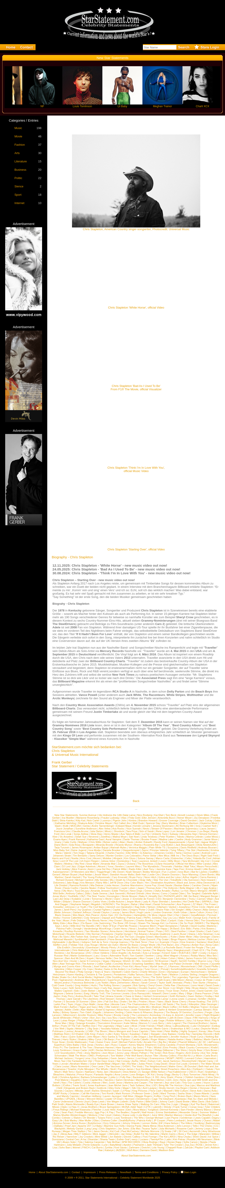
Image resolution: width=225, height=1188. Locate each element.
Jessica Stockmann (163, 826)
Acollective (115, 966)
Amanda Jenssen (100, 890)
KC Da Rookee (123, 915)
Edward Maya (123, 826)
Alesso (189, 980)
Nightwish (99, 977)
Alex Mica (163, 855)
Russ (114, 1044)
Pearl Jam (70, 1125)
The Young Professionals (96, 877)
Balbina (198, 1039)
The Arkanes (141, 934)
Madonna (127, 980)
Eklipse (67, 901)
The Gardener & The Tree (78, 1047)
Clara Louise (62, 1066)
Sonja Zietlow (81, 834)
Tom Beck (170, 815)
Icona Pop (150, 885)
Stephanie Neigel (79, 904)
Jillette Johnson (62, 912)
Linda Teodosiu (149, 836)
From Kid (128, 966)
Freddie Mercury (84, 1112)
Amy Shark (167, 1077)
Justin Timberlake (140, 1009)
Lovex (163, 861)
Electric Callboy (132, 1136)
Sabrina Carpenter (95, 1142)
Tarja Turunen (61, 847)
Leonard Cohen (193, 1058)
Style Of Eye (109, 926)
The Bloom (101, 1031)
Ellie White (132, 853)
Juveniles (176, 901)
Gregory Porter (137, 909)
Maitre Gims (175, 1066)
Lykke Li (113, 1077)
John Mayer (93, 1036)
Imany (58, 842)
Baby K (143, 896)
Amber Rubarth (143, 842)
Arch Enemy (192, 1053)
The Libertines (90, 998)
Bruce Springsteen (110, 1107)
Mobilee (107, 858)
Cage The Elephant (162, 1098)
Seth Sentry (75, 988)
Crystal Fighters (101, 909)
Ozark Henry (120, 928)
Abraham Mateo (79, 1063)
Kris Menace (87, 882)
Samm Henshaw (125, 1080)
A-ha (83, 1139)
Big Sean (93, 1028)
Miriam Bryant (69, 874)
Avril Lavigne (150, 1088)
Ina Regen (182, 1088)
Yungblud (153, 1109)
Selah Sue (81, 836)
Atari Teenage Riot (70, 963)
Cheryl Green (155, 985)
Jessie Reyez (194, 1120)
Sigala (69, 1028)
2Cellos (66, 1085)
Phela (187, 982)
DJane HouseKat (164, 863)
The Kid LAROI (167, 1136)
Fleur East (155, 1004)
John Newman (205, 934)
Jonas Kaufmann (97, 1085)
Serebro (119, 866)
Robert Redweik (210, 977)
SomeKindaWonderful (183, 969)
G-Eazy (213, 953)
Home (32, 1172)
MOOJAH (75, 826)
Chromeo (191, 831)
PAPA (147, 917)
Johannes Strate (62, 855)
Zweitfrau (106, 836)
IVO (167, 931)
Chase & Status (133, 996)
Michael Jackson (64, 1058)
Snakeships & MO (180, 1028)
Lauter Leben (128, 888)
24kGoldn (113, 1134)
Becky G (177, 1074)
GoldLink (101, 1088)
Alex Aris (186, 1069)
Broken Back (185, 1096)
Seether (149, 955)
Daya (188, 1017)
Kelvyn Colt (154, 1061)
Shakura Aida (85, 823)
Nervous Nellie (104, 958)
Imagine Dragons (208, 974)
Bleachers (58, 1074)
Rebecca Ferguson (112, 1020)
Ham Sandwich (98, 939)
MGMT (170, 1058)
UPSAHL (71, 1098)
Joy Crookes (86, 1136)
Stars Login (190, 1172)
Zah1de (188, 1147)
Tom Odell (85, 1012)
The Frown (210, 904)
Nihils (181, 958)
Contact (76, 1172)
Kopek (90, 958)
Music (18, 128)
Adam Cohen (168, 958)
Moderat (156, 1007)
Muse (66, 920)
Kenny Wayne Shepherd (142, 1044)
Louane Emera (156, 990)
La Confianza (135, 969)
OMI (200, 966)
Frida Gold (134, 817)
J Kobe (173, 936)
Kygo (78, 1004)
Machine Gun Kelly (114, 1125)
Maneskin (204, 1134)
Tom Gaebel (136, 955)
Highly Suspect (188, 1031)
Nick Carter (93, 820)
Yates (160, 1001)
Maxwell (168, 1090)
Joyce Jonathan (64, 828)
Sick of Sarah (146, 831)
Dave (124, 1028)
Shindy (167, 1107)
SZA (199, 1044)
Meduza (92, 1115)
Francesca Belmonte (83, 982)
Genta (86, 826)
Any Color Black (134, 882)
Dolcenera (59, 882)
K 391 (156, 1077)
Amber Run (197, 944)
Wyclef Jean (156, 966)
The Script (155, 1053)
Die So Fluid (186, 923)
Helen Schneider (137, 990)
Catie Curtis (69, 842)
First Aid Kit (184, 1055)
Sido (76, 990)
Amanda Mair (108, 863)
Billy (101, 1007)
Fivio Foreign (150, 1136)
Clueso (207, 1120)
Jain (107, 1044)
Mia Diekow (96, 885)
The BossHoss (145, 863)
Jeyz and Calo (172, 1082)
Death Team (160, 974)
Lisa (54, 1147)
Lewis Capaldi (202, 1117)
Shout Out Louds (178, 1063)
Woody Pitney (108, 947)
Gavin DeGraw (127, 1017)
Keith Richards (178, 996)
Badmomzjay (213, 1123)
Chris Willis (95, 842)
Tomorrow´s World (102, 898)
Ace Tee (205, 1053)
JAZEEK (120, 1150)
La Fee (146, 834)
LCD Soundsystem (65, 1053)
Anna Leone (121, 1074)
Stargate (155, 1034)
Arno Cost (85, 858)
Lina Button (167, 844)
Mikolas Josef (82, 1090)
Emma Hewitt (193, 869)
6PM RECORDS (131, 1142)
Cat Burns (97, 1147)
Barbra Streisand (101, 1090)
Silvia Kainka (67, 820)
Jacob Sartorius (171, 1061)
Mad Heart (145, 904)
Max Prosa (214, 1031)
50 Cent (183, 1131)
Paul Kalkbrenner (177, 1071)
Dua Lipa (190, 1085)
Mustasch (115, 1071)
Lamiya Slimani (202, 1009)
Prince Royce (84, 1074)
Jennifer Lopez (193, 1015)
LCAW (89, 1031)
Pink (79, 1053)
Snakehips (210, 1071)
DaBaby (58, 1125)
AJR (91, 1050)
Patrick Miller (120, 869)
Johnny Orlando (131, 1123)
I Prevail (164, 969)
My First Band (165, 944)
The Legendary (106, 1025)
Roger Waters (158, 1039)
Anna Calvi (212, 944)
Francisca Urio (62, 831)
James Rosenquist (81, 847)
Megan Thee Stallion (74, 1131)
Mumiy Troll (97, 993)
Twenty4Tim (157, 1139)
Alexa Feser (141, 966)
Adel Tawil (136, 1107)
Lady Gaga (158, 1020)
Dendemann (143, 1098)
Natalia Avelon (176, 1039)
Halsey (117, 1115)
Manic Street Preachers (166, 1069)
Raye (163, 1142)
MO (99, 926)
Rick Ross (168, 1053)
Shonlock (119, 831)
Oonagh (77, 928)
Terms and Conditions (146, 1172)
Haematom (210, 1058)
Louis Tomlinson (62, 1050)
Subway (174, 834)
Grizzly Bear (195, 1050)
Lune (105, 1144)
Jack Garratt (74, 998)
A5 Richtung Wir (185, 826)
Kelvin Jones (188, 990)
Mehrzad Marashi (63, 939)
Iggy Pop (100, 1112)
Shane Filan (162, 909)
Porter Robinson (100, 950)
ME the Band (191, 896)
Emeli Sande (165, 885)
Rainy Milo (102, 882)
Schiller (202, 998)
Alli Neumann (204, 1139)
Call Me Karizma (90, 1093)
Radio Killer (135, 869)
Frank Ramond (77, 839)
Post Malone (62, 1080)
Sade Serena (100, 893)
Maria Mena (149, 1125)
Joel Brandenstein (158, 1036)
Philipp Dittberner (164, 1050)
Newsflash (125, 1172)
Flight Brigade (211, 1015)
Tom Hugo (78, 853)
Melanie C (81, 1028)
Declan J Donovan (200, 1088)
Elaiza (192, 934)
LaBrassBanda (181, 1025)
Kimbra (132, 820)
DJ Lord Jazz (69, 866)
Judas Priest (145, 1063)
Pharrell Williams (187, 1042)
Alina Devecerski (206, 882)
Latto (168, 1139)
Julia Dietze (96, 831)
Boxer (149, 974)
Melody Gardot (75, 1128)
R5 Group (130, 923)
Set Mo (133, 1001)
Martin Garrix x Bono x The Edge (179, 1134)
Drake (123, 1001)
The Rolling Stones (109, 985)
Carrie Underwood (63, 1101)
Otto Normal (92, 934)
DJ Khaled (77, 1034)
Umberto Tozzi (159, 834)
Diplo (64, 1107)
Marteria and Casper (135, 1082)
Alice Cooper (146, 958)
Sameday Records (202, 1034)
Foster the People (193, 947)
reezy (135, 1139)
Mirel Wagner (171, 955)
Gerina (187, 853)
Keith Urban (180, 912)
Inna (198, 826)
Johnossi (69, 907)
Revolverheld (189, 1061)
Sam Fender (187, 1109)
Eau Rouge (91, 944)
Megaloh (96, 904)
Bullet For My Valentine (146, 1134)
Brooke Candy (121, 1015)
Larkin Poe (60, 1004)
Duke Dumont (147, 939)
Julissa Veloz (108, 861)
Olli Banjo (108, 1039)
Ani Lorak (66, 834)
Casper (123, 1044)
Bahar (134, 904)
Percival (211, 915)
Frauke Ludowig (110, 817)
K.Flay (110, 1112)
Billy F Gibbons (82, 1134)
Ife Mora (152, 915)
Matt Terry (68, 1071)
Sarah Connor (149, 982)
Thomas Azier (153, 888)
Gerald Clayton (101, 912)
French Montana (186, 1044)
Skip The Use (160, 880)
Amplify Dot (155, 896)
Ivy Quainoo (84, 909)
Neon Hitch (150, 877)
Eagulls (97, 1012)
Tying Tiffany (177, 850)
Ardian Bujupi (101, 847)
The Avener (88, 963)
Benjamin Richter (143, 1050)
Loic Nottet (102, 982)
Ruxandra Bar (151, 844)
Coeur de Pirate (204, 980)
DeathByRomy (127, 1120)
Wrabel (172, 1042)
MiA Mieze (178, 980)
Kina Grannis (187, 942)
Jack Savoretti (117, 893)
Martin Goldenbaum (81, 955)
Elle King (90, 1034)
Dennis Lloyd (82, 1101)
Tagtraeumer (66, 980)
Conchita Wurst (121, 963)
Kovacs (185, 955)
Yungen (79, 1058)
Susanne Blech (147, 926)
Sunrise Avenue (88, 815)
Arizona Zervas (61, 1123)
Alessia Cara (118, 1004)
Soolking (199, 1123)
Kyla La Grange (151, 953)
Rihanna (212, 982)
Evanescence (157, 1058)
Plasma (185, 944)
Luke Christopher (200, 1025)
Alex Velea (104, 828)
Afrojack (117, 858)
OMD (91, 1055)
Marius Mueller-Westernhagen (69, 1115)
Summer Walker (208, 1112)
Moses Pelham (139, 1053)
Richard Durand (64, 880)
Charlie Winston (148, 971)
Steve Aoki (196, 1090)
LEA (168, 1080)
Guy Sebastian (100, 1058)
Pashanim (138, 1144)
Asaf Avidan (85, 874)
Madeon (173, 974)
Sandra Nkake (88, 888)
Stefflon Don (89, 1025)
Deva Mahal (129, 1071)
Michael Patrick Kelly (130, 1042)
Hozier (73, 961)
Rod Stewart (107, 998)
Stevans (213, 988)
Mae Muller (85, 1120)
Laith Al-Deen (175, 1017)
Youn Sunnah (133, 828)
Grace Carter (80, 1050)
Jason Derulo (100, 1131)
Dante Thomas (131, 839)
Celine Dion (212, 1077)
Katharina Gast (95, 839)
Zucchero (198, 1012)
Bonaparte (88, 844)
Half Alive (128, 1096)
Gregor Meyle (147, 944)
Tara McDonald (190, 861)
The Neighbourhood (155, 1066)
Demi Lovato (170, 993)
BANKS (199, 923)
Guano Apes (60, 839)
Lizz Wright (177, 988)
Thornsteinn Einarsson (109, 1023)
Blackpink (59, 1128)
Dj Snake (166, 1131)
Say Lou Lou (170, 917)
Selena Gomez (73, 993)
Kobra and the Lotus (169, 877)
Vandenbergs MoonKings (97, 928)
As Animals (134, 953)
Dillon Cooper (73, 969)
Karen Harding (75, 974)
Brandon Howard (147, 820)
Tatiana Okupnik (95, 853)
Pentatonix (107, 934)
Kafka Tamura (136, 974)
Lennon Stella (149, 1123)
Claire (117, 898)
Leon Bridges (137, 1074)
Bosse (81, 1098)
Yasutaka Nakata (110, 1028)
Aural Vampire (113, 839)
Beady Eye (93, 1104)
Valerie (67, 853)
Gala (180, 920)
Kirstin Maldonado (77, 1042)
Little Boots (209, 869)
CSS (158, 898)
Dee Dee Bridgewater (125, 958)
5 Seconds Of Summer (76, 1001)
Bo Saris (64, 936)
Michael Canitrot (84, 880)
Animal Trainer (146, 931)
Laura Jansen (207, 828)
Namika (132, 988)
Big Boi (162, 1042)
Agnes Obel (165, 915)
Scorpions (172, 847)
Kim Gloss (129, 858)
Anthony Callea (74, 893)
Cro (216, 1125)
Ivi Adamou (146, 853)
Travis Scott (79, 1085)
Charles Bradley (144, 920)
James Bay (103, 990)
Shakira (82, 1039)
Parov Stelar (150, 855)
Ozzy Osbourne (111, 1123)
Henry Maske (111, 834)
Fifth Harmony (201, 1017)
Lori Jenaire (177, 831)
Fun (164, 871)
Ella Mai (135, 1128)
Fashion (19, 144)
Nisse (152, 1001)
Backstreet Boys (142, 1077)
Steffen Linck (60, 944)
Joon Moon (108, 1053)
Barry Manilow (170, 823)
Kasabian (135, 1034)
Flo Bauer (86, 923)
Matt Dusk (138, 823)
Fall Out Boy (111, 1001)
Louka (195, 1028)
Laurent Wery (133, 866)
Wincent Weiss (95, 1098)
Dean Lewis (98, 1101)
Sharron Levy (205, 961)
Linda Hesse (112, 885)
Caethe (179, 839)
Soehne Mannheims (132, 885)
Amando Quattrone (160, 934)
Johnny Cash (166, 1101)
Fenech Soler (169, 953)
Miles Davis (198, 1101)
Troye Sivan (172, 990)
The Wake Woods (210, 1063)
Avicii (91, 869)
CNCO (192, 1071)
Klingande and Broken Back (79, 1088)
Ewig (86, 993)
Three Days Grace (104, 1061)
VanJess (108, 1080)
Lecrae (64, 1063)
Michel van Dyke (109, 944)
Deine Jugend (78, 850)
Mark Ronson (123, 1093)
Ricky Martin (131, 1020)
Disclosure (183, 985)
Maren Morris (201, 1096)
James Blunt (128, 912)
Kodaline (76, 898)
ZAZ (82, 896)
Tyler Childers (212, 1107)
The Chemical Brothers (195, 1023)
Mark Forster (61, 1007)
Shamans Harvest (104, 1047)
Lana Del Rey (103, 869)
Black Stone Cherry (176, 1001)
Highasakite (58, 942)
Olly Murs (67, 890)
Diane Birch (60, 844)
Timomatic (166, 866)
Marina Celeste (194, 836)
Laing (159, 955)
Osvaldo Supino (147, 988)
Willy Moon (174, 861)
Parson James (125, 1069)
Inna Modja (94, 850)
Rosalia (191, 1139)
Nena (57, 890)
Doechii (146, 1147)
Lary (96, 955)
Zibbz (88, 893)
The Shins (181, 1050)
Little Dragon (139, 1036)
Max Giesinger (202, 936)
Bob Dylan (212, 1101)
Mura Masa (139, 1109)
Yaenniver (71, 1136)
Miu (112, 880)
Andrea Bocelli (84, 996)
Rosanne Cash (185, 1128)
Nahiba (178, 866)
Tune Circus (151, 969)
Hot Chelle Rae (191, 901)
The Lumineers (139, 1015)
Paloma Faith (63, 928)
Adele (68, 1009)
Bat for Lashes (199, 871)
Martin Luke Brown (145, 980)
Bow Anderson (166, 1125)
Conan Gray (196, 1107)
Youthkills (73, 896)
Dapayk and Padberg (113, 917)
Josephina (184, 907)
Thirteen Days (91, 988)
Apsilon (127, 1144)
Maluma (70, 1074)
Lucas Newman (129, 1007)
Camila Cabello (140, 1039)
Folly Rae (125, 1077)
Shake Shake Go (61, 977)
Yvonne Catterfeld (71, 917)
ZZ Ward (197, 904)
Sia (104, 1017)
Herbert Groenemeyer (156, 996)
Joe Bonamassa (75, 953)
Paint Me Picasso (127, 926)
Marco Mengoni (198, 890)
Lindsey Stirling (188, 974)
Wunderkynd (99, 980)
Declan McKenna (105, 1050)
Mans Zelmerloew (120, 982)
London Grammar (162, 912)
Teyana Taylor (149, 1128)
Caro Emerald (119, 877)
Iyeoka (146, 950)
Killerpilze (194, 1004)
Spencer (58, 958)
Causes (69, 1090)
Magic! (126, 1088)
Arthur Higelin (190, 877)
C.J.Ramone (172, 966)
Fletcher (96, 1109)
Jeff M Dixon (116, 882)
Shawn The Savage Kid (151, 923)
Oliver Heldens (101, 953)
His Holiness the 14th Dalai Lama (117, 815)
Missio (55, 1107)
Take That (99, 996)
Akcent (97, 858)
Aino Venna (152, 893)
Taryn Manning (190, 874)
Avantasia (180, 1098)
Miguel (115, 1063)
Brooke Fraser (149, 839)
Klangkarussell (182, 950)
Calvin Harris (131, 971)
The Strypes (122, 904)
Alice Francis (79, 869)
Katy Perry (68, 996)
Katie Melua (130, 1023)
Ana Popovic (184, 904)
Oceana (131, 863)
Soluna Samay (145, 858)
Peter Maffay (171, 1031)
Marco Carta (162, 858)
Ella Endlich (63, 947)
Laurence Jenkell (148, 861)
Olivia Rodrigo (150, 1142)
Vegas (105, 961)
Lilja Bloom (73, 942)
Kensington (113, 896)
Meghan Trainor (199, 1007)
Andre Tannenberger (103, 826)
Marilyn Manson (174, 1115)
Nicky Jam (102, 1071)
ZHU (88, 953)
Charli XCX (198, 950)
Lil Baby (97, 1125)
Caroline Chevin (200, 885)
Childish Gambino (194, 1077)
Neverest (94, 836)
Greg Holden (82, 985)
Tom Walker (117, 1055)
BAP (195, 953)
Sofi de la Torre (100, 942)
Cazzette (215, 963)
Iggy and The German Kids (126, 950)
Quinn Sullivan (77, 1036)
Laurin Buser (180, 934)
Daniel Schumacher (164, 904)
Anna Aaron (116, 931)
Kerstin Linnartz (142, 826)
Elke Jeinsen (149, 817)
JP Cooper (159, 1120)
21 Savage (144, 1071)
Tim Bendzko (80, 855)
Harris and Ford (60, 858)
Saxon (79, 1071)
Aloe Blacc (73, 923)
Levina (69, 1031)
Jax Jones (123, 1128)
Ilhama (138, 844)
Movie (18, 136)
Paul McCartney (130, 1131)
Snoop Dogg (163, 1074)
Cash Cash (212, 931)
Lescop (115, 912)
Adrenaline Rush (119, 955)
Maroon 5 (144, 1023)
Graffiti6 (213, 871)
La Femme (172, 923)
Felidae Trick (76, 944)
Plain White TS (157, 847)
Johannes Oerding (113, 1012)
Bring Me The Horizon (171, 1085)
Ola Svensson (191, 880)
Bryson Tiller (151, 1055)
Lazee (196, 853)
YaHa (179, 853)
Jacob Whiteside (62, 1017)
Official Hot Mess (185, 863)
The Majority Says (162, 950)
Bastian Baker (182, 885)
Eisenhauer (92, 947)
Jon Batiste (115, 1136)
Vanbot (172, 907)
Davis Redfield (188, 847)
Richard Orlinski (135, 893)
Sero (85, 1080)
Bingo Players (178, 939)
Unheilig (212, 958)
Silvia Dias (96, 834)
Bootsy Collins (168, 1055)
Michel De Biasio (129, 944)
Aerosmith (195, 1131)
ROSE (199, 1144)
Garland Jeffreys (82, 912)
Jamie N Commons (90, 961)
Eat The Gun (127, 936)
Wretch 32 (128, 961)
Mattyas (82, 842)
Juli (157, 958)
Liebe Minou (211, 836)
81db (65, 826)
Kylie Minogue (86, 1069)
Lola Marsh (143, 1115)
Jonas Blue (103, 1004)
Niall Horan (148, 1112)
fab (123, 1063)
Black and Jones (186, 882)
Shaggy (184, 1104)
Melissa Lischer (196, 939)
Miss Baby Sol (61, 850)
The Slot (190, 850)
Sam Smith (146, 947)
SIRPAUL (207, 901)
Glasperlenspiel (131, 850)
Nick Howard (208, 880)
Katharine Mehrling (65, 823)
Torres (145, 977)
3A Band (174, 928)
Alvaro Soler (69, 1142)
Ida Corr (205, 861)
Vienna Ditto (192, 920)
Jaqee (140, 888)
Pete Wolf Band (133, 1055)
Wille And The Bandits (82, 926)
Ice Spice (213, 1136)
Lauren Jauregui (112, 1096)
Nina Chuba (184, 1136)
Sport (17, 194)
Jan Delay (126, 1134)
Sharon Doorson (171, 874)
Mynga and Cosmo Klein (67, 966)
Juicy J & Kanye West (198, 1020)
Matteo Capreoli (63, 990)
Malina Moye (120, 836)
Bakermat (213, 1104)
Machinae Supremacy (186, 828)
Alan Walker (87, 1009)
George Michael (154, 1117)
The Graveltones (210, 920)
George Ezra (200, 917)
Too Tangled (193, 893)
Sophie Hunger (123, 934)
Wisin (143, 1061)
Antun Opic (107, 915)
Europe (185, 971)
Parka (196, 928)
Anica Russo (79, 1123)
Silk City (136, 1088)
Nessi (132, 928)
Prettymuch (102, 1055)
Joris (175, 1080)
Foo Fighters (123, 1039)
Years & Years (102, 971)
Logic (175, 1104)
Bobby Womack (151, 871)
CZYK (147, 1107)
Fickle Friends (147, 1025)
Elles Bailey (73, 1044)
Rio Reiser (58, 1136)
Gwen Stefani (195, 996)
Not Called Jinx (122, 823)
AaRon (73, 1007)
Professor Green (141, 1093)
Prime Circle (198, 907)
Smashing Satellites (143, 963)
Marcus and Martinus (208, 1085)
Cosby (202, 953)
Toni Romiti (107, 1093)
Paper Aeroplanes (168, 926)
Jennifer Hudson (179, 1036)
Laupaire (126, 985)
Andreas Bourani (207, 847)
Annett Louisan (186, 815)
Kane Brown (107, 1104)
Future (100, 1034)
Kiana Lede (129, 1115)
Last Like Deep (61, 898)
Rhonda (87, 966)
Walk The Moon (77, 1055)
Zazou (121, 863)
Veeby (56, 917)
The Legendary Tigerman (185, 977)
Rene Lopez (162, 831)
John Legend (173, 1023)
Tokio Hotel (156, 1031)
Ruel (200, 1071)
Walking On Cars (149, 1104)
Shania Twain (107, 1139)
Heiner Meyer (184, 817)
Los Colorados (133, 855)
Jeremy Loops (203, 1128)
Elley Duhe (114, 1088)
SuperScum (114, 980)
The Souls (181, 1004)
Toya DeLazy (82, 890)
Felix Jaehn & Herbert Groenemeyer (172, 1009)
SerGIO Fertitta (187, 961)
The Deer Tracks (96, 896)
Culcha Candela (166, 1044)
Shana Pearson (203, 993)
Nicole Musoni (129, 896)
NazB (174, 961)
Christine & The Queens (99, 974)
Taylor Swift (164, 982)
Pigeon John (119, 820)
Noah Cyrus (196, 1036)
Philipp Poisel (84, 1020)
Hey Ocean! (115, 920)
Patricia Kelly (144, 1120)
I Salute (209, 1069)
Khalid (214, 1047)
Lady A (146, 901)
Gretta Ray (184, 1034)
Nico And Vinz (60, 961)
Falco (64, 1036)
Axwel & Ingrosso (105, 1009)
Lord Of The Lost (69, 861)
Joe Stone (163, 988)
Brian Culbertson (189, 823)
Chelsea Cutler (109, 1120)
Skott (113, 1069)
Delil (59, 1088)
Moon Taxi (59, 1061)
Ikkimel (76, 1147)
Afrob (134, 1025)
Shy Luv (133, 1028)
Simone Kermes (208, 834)
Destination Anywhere (163, 882)
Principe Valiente (159, 850)
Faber (145, 1034)
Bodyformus (94, 1123)
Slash (58, 826)
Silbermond (69, 1015)
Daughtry (76, 1080)
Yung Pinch (169, 1096)
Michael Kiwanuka (80, 1109)
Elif (160, 1123)
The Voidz (137, 1066)
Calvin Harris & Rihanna (139, 1012)
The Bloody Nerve (97, 920)
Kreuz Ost (211, 912)
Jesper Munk (133, 901)
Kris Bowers (208, 928)
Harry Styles (69, 1039)
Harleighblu (140, 915)
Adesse (96, 1082)
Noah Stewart (133, 871)
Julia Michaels (167, 1128)
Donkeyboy (123, 861)
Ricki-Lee (212, 939)
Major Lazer (122, 1025)
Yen (147, 882)
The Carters (74, 1082)
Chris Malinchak (80, 950)
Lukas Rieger (68, 1020)
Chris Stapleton (107, 1128)
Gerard (56, 874)
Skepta (203, 1142)
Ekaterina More (208, 823)
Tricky (192, 898)
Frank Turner (180, 1107)
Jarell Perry (69, 909)
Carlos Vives (100, 901)
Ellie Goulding (114, 977)
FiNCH (86, 1147)
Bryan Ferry (135, 877)
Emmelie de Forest (143, 898)
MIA (140, 1017)
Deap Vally (145, 880)
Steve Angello (118, 953)
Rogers (180, 1053)
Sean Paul (67, 1112)
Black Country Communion (194, 1047)
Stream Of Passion (161, 828)
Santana (201, 942)
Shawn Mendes (140, 998)
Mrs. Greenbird (144, 961)
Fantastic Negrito (103, 1074)
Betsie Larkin (110, 842)
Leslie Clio (154, 874)
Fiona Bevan (115, 939)
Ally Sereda (101, 880)
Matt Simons (201, 963)
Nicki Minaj (208, 1074)
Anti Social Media (82, 977)
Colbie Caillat (104, 963)
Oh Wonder (89, 1117)
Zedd (155, 1093)
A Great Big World (128, 947)
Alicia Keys (123, 1009)
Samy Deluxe (96, 855)
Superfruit (59, 1044)
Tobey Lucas (60, 988)
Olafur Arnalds (162, 890)
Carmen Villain (205, 898)
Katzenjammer (61, 871)
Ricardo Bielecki (75, 934)
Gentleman (186, 1117)
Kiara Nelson (171, 1123)
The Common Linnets (118, 993)
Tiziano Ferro (104, 1117)
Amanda (79, 1031)
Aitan (122, 842)
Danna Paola (134, 1125)
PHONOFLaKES (173, 896)
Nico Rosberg (144, 815)
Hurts (94, 985)
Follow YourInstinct (108, 888)
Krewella (58, 907)
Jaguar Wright (208, 842)
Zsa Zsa (189, 1144)
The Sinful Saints (160, 977)
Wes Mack (78, 915)
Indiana (85, 942)
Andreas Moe (82, 980)
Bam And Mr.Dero (75, 958)
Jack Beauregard (184, 844)
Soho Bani (65, 1147)
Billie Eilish (152, 1101)
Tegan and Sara (88, 1007)
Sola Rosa (75, 844)
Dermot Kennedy (169, 1109)
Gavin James (117, 1058)
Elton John (96, 1001)
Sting (71, 1023)
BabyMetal (116, 1144)
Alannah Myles (118, 847)
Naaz (188, 1039)
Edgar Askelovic (87, 866)
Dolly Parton (137, 1101)
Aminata (177, 982)
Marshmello (142, 1080)
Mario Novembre (80, 1066)
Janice (130, 1058)
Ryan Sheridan (160, 901)
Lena (87, 1058)
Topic (70, 1004)
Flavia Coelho (70, 888)
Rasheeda (203, 850)
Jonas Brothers (89, 1107)
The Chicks (206, 1125)
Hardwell (117, 971)
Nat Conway (123, 1061)
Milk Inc (175, 855)
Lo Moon (197, 1055)
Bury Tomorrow (192, 1074)
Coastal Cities (177, 893)
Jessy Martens (92, 1053)
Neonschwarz (198, 971)
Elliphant (162, 907)
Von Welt (59, 1028)
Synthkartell (81, 939)
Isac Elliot (160, 920)
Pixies (159, 931)
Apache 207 (84, 1125)
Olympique (173, 971)
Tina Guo (187, 1082)
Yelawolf (156, 993)
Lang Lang (91, 1128)
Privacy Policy (169, 1172)
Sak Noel (134, 836)
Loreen (172, 871)
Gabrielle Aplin (210, 893)
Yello (195, 1125)
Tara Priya (131, 831)
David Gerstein (188, 820)
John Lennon (183, 1125)
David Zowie (212, 985)
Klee (55, 836)
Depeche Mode (209, 1028)
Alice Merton (157, 1080)
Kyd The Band (199, 1104)
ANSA (157, 947)
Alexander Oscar (188, 1112)
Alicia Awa (66, 1134)
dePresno (213, 1042)
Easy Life (57, 1120)
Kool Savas (120, 1147)
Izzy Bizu (112, 1017)
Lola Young (158, 1147)
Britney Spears (70, 1012)
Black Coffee (170, 1007)
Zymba (108, 1147)
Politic (18, 178)
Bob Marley (71, 1120)
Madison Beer (166, 1150)
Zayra (145, 850)
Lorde (86, 898)
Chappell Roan (174, 1147)
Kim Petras (179, 1139)
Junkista (156, 917)
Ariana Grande (114, 996)
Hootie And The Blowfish (198, 1115)
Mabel (216, 1120)
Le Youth (81, 907)
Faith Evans (164, 980)
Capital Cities (119, 909)
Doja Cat (113, 936)
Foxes (174, 942)
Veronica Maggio (137, 847)
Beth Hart (141, 874)
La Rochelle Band (172, 947)
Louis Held (109, 1109)
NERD (179, 1058)
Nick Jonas (87, 1044)
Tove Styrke (198, 982)
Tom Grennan (124, 1050)
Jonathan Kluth (145, 928)
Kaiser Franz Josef (107, 1042)
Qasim (185, 915)
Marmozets (161, 936)
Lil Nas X (74, 1107)
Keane (120, 1109)
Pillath (160, 1025)
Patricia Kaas (134, 917)
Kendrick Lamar (159, 998)
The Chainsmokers (137, 1004)
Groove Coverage (169, 820)
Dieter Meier (185, 936)
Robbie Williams (175, 1020)
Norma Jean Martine (155, 1017)
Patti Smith (58, 1104)
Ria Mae (131, 1063)
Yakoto (180, 836)
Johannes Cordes (163, 853)
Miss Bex (212, 955)
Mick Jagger (99, 1134)
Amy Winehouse (211, 1131)
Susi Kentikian (143, 1069)
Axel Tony (148, 869)
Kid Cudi (114, 1131)
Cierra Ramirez (208, 877)
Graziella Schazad (207, 969)
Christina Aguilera (69, 1077)
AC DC (202, 1042)
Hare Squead (123, 1047)
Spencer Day (153, 823)
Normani (129, 1098)
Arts (17, 153)
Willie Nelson (158, 1071)
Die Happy (161, 928)
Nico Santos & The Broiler (116, 1036)
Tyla (80, 1142)
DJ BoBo (184, 1007)
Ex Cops (88, 969)
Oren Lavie (97, 1066)
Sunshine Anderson (86, 828)
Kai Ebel (158, 815)
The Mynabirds (151, 866)
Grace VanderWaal (100, 1063)
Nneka (98, 969)
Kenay (202, 1031)
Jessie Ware (101, 874)
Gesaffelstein (198, 915)
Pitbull (76, 1017)
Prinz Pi (57, 1047)
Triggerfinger (104, 871)
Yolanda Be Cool (202, 858)
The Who (139, 1117)
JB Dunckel (190, 1066)
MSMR (213, 890)
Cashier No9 (209, 826)
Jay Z (56, 1134)
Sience (18, 186)
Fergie (208, 1012)
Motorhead (59, 934)
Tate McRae (113, 1142)
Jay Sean (137, 1047)
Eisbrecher (177, 858)
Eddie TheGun (120, 890)
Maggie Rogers (143, 1096)
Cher (177, 915)
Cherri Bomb (207, 874)
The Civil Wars (96, 907)
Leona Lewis (177, 998)
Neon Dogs (136, 890)
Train (91, 1042)
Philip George (84, 971)
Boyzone (129, 920)
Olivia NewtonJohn (206, 844)
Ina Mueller (68, 817)
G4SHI (126, 1066)
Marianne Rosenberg (87, 817)
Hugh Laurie (144, 912)
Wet (104, 1082)
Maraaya (116, 961)
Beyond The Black (65, 971)
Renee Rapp (174, 1142)
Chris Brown (211, 1050)
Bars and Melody (207, 1098)
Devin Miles (203, 815)
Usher (85, 1017)
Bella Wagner (187, 888)
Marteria (211, 926)
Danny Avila (210, 1090)
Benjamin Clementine (175, 898)
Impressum (89, 1172)
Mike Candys (204, 863)
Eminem (193, 1063)
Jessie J (126, 898)
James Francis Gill (196, 958)
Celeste (66, 1117)
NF (175, 1131)
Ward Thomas (168, 1093)
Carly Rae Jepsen (111, 988)
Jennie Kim (211, 1144)
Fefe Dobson (78, 920)
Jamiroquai (146, 1028)
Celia (188, 858)
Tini (89, 1131)
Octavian (74, 1093)
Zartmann (134, 1147)
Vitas (123, 817)
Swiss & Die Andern (115, 969)
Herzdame (130, 931)
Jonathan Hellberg (91, 1096)
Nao (63, 1082)
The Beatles (122, 1112)
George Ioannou (119, 942)
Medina (68, 863)
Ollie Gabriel (112, 1007)
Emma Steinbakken (166, 1112)
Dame (215, 936)
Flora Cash (155, 1090)
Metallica (145, 1020)
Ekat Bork (213, 942)
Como (164, 893)
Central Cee (72, 1139)
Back (136, 801)
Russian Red (61, 955)
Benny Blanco (204, 1109)
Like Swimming (102, 923)
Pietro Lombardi (176, 1120)
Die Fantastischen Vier (80, 1061)
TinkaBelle (176, 880)
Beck (97, 1020)
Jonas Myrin (59, 896)
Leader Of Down (114, 1098)
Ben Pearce (92, 915)
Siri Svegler (177, 909)
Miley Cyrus (94, 1039)
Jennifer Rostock (86, 1015)
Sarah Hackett (73, 877)
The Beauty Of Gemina (178, 1012)
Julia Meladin (74, 1144)
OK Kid (150, 1074)
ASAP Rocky (60, 1093)
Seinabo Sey (123, 998)
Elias (96, 1120)
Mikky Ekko (59, 923)
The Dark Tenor (138, 942)
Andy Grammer (193, 839)
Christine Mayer (103, 823)
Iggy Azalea (209, 888)
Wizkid (157, 1047)
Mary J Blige (185, 993)
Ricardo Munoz (123, 844)
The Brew (117, 923)
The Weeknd (118, 990)
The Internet (155, 1082)
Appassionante (177, 842)
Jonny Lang (122, 1053)
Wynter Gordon (114, 855)
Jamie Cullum (196, 912)
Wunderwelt (210, 1044)
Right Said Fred (209, 855)
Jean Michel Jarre (118, 1085)
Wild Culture (181, 1090)
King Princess (139, 1090)
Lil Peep (125, 1090)
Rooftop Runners (73, 931)
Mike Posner (105, 1015)
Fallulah (184, 926)
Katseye (109, 1150)
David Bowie (183, 1101)
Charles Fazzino (115, 853)
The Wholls (102, 1069)
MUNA (125, 1107)
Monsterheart (188, 966)
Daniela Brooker (111, 850)
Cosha (86, 1082)
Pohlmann (58, 1031)
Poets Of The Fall (70, 1025)
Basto (130, 842)
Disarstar (93, 1139)
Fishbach (198, 1069)
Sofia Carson (190, 1142)
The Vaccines (113, 1066)
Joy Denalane (201, 817)
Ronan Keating (197, 1001)
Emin (162, 971)
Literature (20, 161)
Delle (76, 1009)
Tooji (134, 861)
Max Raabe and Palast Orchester (174, 963)
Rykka (175, 890)
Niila (187, 988)
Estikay (216, 1025)
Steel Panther (178, 931)
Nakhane (90, 1071)
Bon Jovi (95, 1017)
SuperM (135, 1112)
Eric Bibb (186, 928)
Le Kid (184, 890)
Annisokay (155, 1015)
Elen (128, 1109)
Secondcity (78, 947)
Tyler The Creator (173, 1144)
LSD (154, 1085)
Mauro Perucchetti (207, 866)
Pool (54, 980)
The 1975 (212, 1001)
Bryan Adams (199, 988)
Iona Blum (183, 871)
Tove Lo (153, 942)
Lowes (197, 1082)
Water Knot (185, 917)
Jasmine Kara (163, 869)
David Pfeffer (211, 966)
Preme (178, 1077)
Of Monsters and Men (83, 871)
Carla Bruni (210, 1055)
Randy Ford (160, 842)
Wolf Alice (132, 1150)
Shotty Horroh (166, 1088)
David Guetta (197, 926)
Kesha (99, 1044)
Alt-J (198, 888)
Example (164, 942)
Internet (19, 203)
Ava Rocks (118, 828)
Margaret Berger (209, 896)
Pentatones (120, 974)
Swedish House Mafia (122, 874)
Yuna (110, 866)
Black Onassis (63, 915)
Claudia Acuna (80, 831)
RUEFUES (185, 953)
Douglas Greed (144, 936)
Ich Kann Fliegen (89, 861)
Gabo (217, 820)
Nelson (151, 907)
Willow (215, 1134)
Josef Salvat (100, 966)
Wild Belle (58, 893)
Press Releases (108, 1172)
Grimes (148, 890)
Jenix (65, 926)
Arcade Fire (150, 1042)
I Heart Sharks (196, 931)
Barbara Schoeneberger (94, 1077)
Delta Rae (169, 985)
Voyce (206, 1082)
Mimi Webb (101, 1136)
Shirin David (199, 1136)
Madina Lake (166, 839)
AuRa (135, 1061)
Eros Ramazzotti (141, 993)
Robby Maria (198, 955)
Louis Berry (158, 1023)
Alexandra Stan (188, 834)
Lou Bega (203, 831)
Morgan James (132, 977)
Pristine (143, 1001)
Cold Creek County (62, 985)
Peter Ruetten (167, 836)
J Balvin (76, 1117)
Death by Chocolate (126, 880)
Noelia (74, 858)
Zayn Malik (89, 1004)
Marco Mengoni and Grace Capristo (128, 1031)
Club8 (151, 909)
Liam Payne (171, 1117)
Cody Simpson (92, 917)
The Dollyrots (170, 888)
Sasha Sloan (184, 1093)
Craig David (160, 1063)
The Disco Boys (190, 855)
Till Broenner (162, 961)
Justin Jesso (116, 1082)
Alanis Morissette (75, 1104)
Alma (168, 1025)
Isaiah (116, 1090)
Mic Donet (118, 871)
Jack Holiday (63, 869)
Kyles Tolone (121, 1034)
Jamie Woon (211, 839)
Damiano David (148, 1150)
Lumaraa (191, 998)
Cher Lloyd (105, 1115)
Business (20, 169)
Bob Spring (139, 985)
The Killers (186, 1123)
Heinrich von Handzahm (119, 907)
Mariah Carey (205, 1061)
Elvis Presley (170, 1047)
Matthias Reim (62, 1034)
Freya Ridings (60, 1109)
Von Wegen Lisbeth (117, 1101)
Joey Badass (169, 1034)
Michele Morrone (150, 1131)
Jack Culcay (205, 820)
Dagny (215, 1117)
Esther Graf (123, 1139)
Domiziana (58, 1139)
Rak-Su (192, 1098)
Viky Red (79, 863)
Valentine (59, 969)
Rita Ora (165, 1104)
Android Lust (209, 853)
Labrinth (157, 1107)
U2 (124, 988)
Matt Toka (189, 866)
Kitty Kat (80, 820)
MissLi (108, 831)
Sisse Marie (92, 863)
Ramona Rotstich (78, 885)
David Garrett (204, 990)
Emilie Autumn (116, 901)
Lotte (109, 1034)
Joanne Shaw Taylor (127, 1104)
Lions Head (197, 985)
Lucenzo (106, 820)
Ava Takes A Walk (130, 834)
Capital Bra (96, 1080)
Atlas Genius (210, 909)
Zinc (177, 944)
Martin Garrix (161, 1028)
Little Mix (145, 1007)
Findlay (209, 996)
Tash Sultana (137, 1085)
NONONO (108, 904)
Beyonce (159, 1012)
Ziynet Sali (193, 842)
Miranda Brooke (104, 844)
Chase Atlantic (201, 1093)
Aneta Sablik (131, 939)
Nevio (146, 828)
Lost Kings (142, 1058)
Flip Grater (163, 939)
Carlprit (172, 920)
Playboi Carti (202, 1147)
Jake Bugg (72, 882)
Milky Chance (193, 909)
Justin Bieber (88, 990)
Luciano (144, 1139)
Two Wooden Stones (96, 931)
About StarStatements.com (136, 1155)
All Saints (168, 1004)
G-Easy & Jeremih (173, 1015)
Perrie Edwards (91, 1144)
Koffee (157, 1096)
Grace (104, 955)
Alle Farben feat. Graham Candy (88, 936)
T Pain (148, 1047)
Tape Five (178, 869)
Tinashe (72, 1069)
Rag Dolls (140, 907)
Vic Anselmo (66, 836)
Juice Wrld (157, 1115)
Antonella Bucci (166, 817)
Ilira (148, 1085)
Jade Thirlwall (154, 1144)
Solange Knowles (85, 1023)
